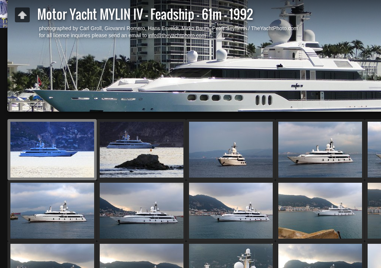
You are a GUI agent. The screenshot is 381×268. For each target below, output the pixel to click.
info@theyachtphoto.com (177, 35)
